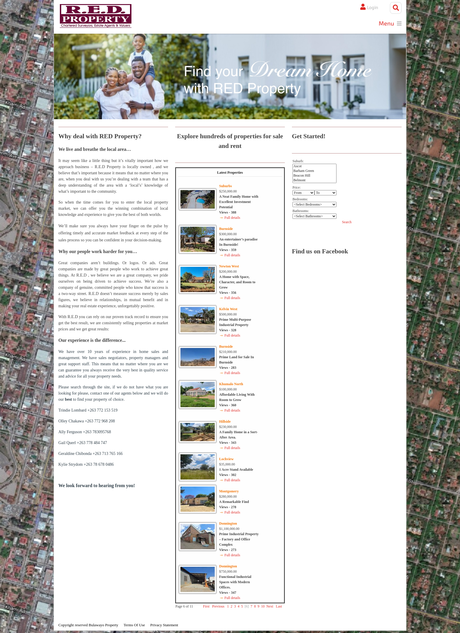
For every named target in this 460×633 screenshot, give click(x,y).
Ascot (314, 167)
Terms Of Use (134, 626)
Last (279, 607)
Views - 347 (227, 594)
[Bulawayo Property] (98, 17)
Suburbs (225, 187)
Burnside (226, 230)
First (206, 607)
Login (369, 8)
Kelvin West (228, 310)
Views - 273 (227, 551)
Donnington (228, 525)
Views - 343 (227, 444)
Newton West (229, 267)
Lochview (226, 460)
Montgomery (229, 492)
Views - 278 (227, 508)
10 (263, 607)
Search (347, 223)
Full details (232, 219)
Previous (218, 607)
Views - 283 (227, 369)
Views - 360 (227, 406)
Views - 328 (227, 331)
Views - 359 (227, 251)
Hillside (225, 423)
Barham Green (314, 172)
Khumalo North (231, 385)
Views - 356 (227, 294)
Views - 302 (227, 476)
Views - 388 (227, 213)
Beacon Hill (314, 176)
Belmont (314, 181)
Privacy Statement (164, 626)
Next (269, 607)
